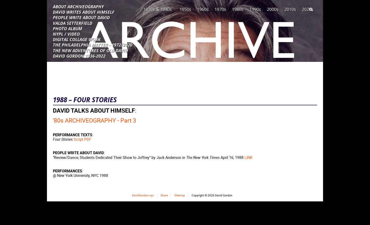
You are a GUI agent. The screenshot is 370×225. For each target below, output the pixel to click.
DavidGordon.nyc (143, 195)
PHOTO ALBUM (67, 28)
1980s (238, 9)
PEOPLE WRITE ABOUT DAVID (81, 17)
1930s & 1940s (157, 9)
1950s (185, 9)
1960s (203, 9)
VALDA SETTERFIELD (72, 22)
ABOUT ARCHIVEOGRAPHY (78, 6)
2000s (272, 9)
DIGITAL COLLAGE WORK (77, 39)
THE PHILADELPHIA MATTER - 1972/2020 (92, 44)
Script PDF (82, 139)
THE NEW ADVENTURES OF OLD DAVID (90, 50)
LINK (248, 157)
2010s (290, 9)
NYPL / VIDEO (66, 33)
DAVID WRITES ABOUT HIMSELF (83, 11)
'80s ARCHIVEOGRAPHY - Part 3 (94, 120)
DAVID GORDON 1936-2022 (79, 55)
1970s (220, 9)
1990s (255, 9)
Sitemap (179, 195)
